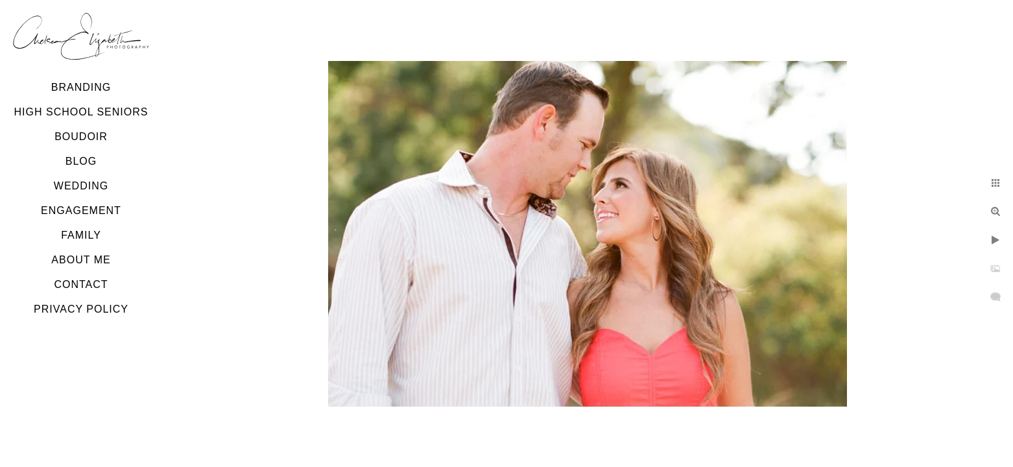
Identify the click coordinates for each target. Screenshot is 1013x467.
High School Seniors (81, 111)
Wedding (81, 185)
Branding (81, 87)
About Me (80, 259)
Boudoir (81, 136)
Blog (81, 161)
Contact (81, 284)
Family (81, 235)
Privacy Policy (81, 309)
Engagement (81, 210)
